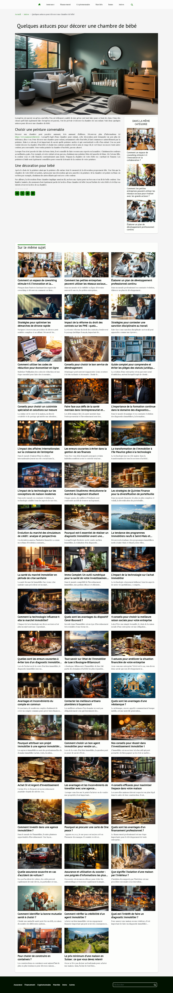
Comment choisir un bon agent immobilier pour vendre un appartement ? (82, 746)
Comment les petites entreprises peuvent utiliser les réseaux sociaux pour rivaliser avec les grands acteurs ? (141, 192)
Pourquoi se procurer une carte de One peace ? (86, 828)
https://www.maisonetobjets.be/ (27, 137)
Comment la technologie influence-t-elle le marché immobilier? (39, 618)
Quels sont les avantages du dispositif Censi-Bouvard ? (86, 618)
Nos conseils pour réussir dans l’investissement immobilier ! (128, 744)
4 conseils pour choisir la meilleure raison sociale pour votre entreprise (131, 618)
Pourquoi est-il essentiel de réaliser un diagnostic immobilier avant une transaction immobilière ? (86, 536)
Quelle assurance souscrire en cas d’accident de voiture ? (37, 873)
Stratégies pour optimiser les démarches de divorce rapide (34, 324)
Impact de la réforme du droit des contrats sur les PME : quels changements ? (83, 326)
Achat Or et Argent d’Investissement (38, 785)
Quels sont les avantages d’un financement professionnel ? (128, 828)
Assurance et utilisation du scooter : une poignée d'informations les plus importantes (85, 875)
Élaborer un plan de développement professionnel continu (140, 227)
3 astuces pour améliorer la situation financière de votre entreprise (132, 660)
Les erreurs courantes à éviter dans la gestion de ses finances (85, 450)
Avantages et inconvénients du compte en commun (35, 702)
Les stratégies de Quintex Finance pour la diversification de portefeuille (132, 492)
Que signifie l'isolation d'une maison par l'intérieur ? (132, 873)
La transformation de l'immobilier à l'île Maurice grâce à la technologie (131, 450)
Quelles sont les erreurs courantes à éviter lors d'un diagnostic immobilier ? (39, 662)
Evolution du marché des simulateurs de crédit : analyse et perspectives (39, 534)
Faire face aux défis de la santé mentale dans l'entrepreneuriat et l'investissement (83, 410)
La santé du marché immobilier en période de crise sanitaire (37, 576)
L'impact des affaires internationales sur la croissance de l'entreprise (38, 450)
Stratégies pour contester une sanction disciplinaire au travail (129, 324)
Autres (121, 4)
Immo (110, 4)
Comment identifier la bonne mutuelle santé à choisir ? (40, 915)
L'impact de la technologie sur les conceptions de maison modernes (37, 492)
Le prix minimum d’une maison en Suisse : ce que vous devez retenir (83, 957)
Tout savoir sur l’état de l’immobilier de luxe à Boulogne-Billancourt (85, 660)
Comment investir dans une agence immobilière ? (38, 828)
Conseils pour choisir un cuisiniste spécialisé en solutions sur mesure (37, 408)
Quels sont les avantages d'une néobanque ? (129, 702)
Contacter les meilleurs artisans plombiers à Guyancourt (82, 702)
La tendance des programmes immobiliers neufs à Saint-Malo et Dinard (130, 536)
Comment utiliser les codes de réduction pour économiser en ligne (38, 366)
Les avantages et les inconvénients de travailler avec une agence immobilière (86, 788)
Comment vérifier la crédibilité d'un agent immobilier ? (84, 915)
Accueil (18, 14)
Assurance (50, 4)
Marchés (99, 4)
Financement (65, 4)
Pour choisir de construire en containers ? (34, 957)
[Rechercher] (135, 985)
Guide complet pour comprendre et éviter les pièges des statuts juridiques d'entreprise (133, 368)
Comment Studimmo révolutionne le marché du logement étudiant (85, 492)
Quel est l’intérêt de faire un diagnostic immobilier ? (127, 915)
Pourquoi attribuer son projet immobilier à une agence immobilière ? (39, 746)
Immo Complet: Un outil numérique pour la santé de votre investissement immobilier (86, 578)
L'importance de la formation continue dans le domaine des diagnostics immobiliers (133, 410)
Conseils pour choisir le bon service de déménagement (86, 366)
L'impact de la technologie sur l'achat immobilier (132, 576)
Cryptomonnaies (83, 4)
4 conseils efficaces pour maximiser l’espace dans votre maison (131, 786)
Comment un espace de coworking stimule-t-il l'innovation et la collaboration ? (137, 156)
